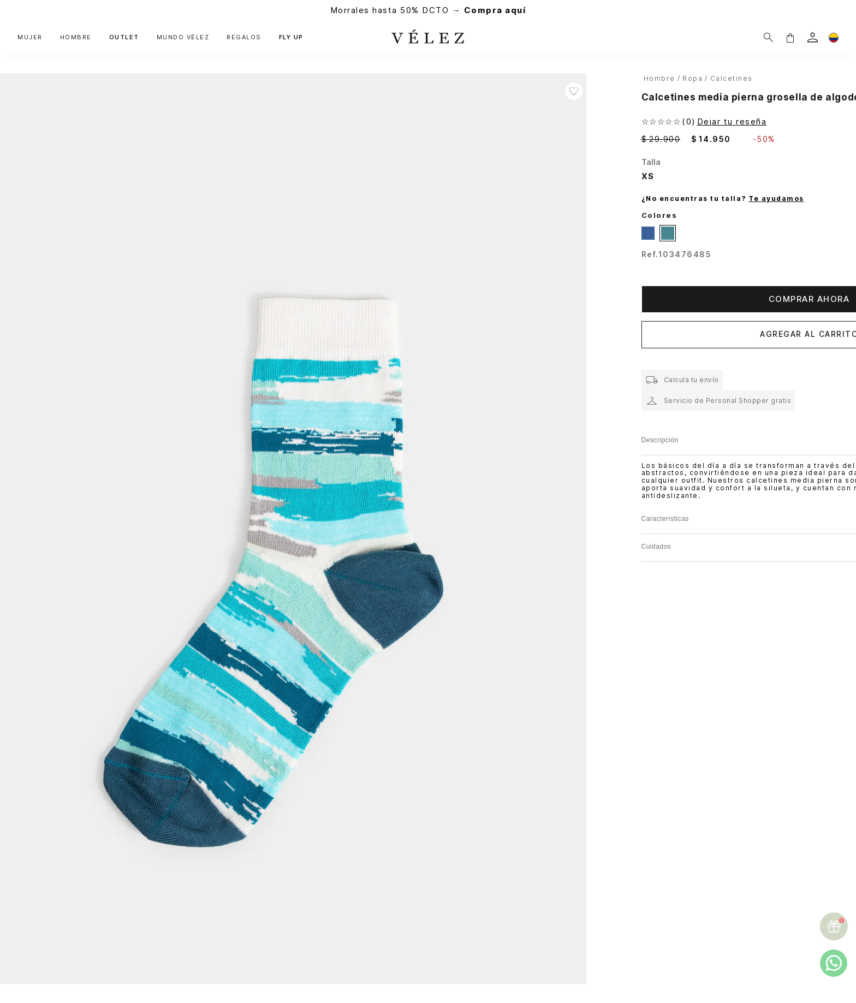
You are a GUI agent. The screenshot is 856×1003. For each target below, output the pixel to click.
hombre (659, 78)
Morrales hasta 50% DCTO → (428, 10)
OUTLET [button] (124, 37)
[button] (789, 37)
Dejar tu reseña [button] (732, 121)
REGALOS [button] (244, 37)
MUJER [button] (30, 37)
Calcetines (731, 78)
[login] (812, 37)
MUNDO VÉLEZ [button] (183, 37)
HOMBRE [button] (76, 37)
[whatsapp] (833, 963)
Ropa (692, 78)
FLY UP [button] (291, 37)
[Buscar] (768, 37)
